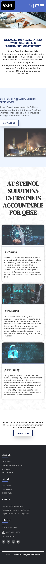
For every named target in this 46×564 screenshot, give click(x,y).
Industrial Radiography (12, 506)
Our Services (8, 469)
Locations (8, 536)
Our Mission (7, 489)
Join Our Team (11, 532)
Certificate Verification (12, 465)
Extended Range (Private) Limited (27, 555)
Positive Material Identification (16, 510)
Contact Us (9, 527)
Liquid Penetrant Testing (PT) (15, 513)
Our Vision (7, 486)
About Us (6, 461)
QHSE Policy (8, 493)
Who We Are (7, 472)
